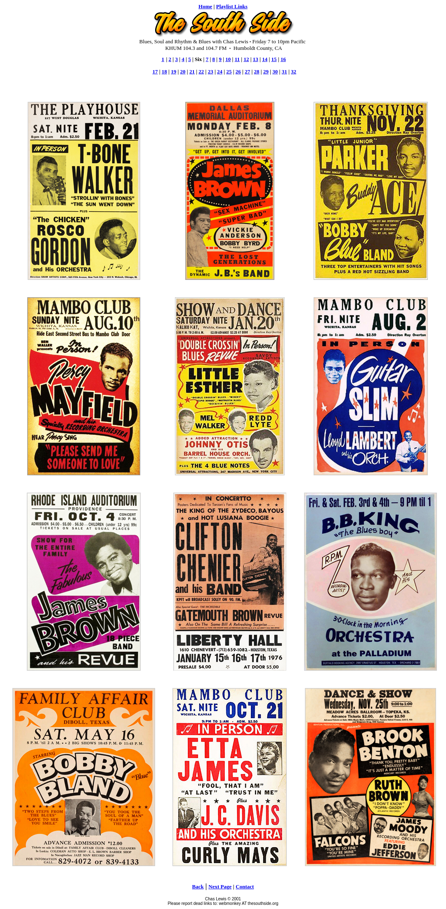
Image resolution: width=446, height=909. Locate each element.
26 (238, 71)
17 (155, 71)
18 (164, 71)
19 (173, 71)
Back (198, 886)
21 (192, 71)
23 (210, 71)
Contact (245, 886)
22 (201, 71)
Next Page (219, 886)
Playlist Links (232, 6)
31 (284, 71)
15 (274, 59)
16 (283, 59)
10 (228, 59)
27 (247, 71)
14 (264, 59)
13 (255, 59)
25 (228, 71)
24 (219, 71)
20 (183, 71)
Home (205, 6)
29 (266, 71)
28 (257, 71)
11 (237, 59)
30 (275, 71)
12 (246, 59)
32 (293, 71)
